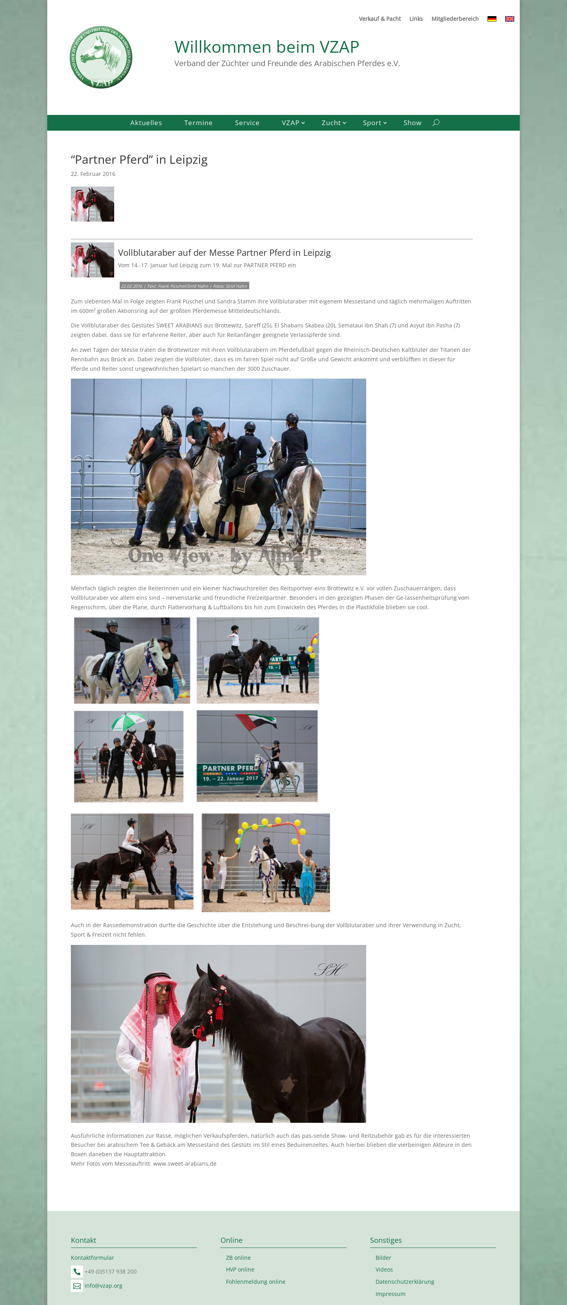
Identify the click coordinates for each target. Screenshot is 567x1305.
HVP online (240, 1269)
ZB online (238, 1257)
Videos (384, 1269)
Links (416, 19)
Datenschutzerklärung (405, 1281)
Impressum (391, 1294)
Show (413, 123)
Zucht (331, 123)
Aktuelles (146, 123)
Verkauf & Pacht (380, 19)
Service (247, 123)
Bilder (383, 1257)
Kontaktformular (92, 1257)
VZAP (291, 123)
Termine (198, 123)
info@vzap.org (103, 1285)
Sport (372, 123)
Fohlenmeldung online (255, 1281)
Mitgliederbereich (455, 19)
